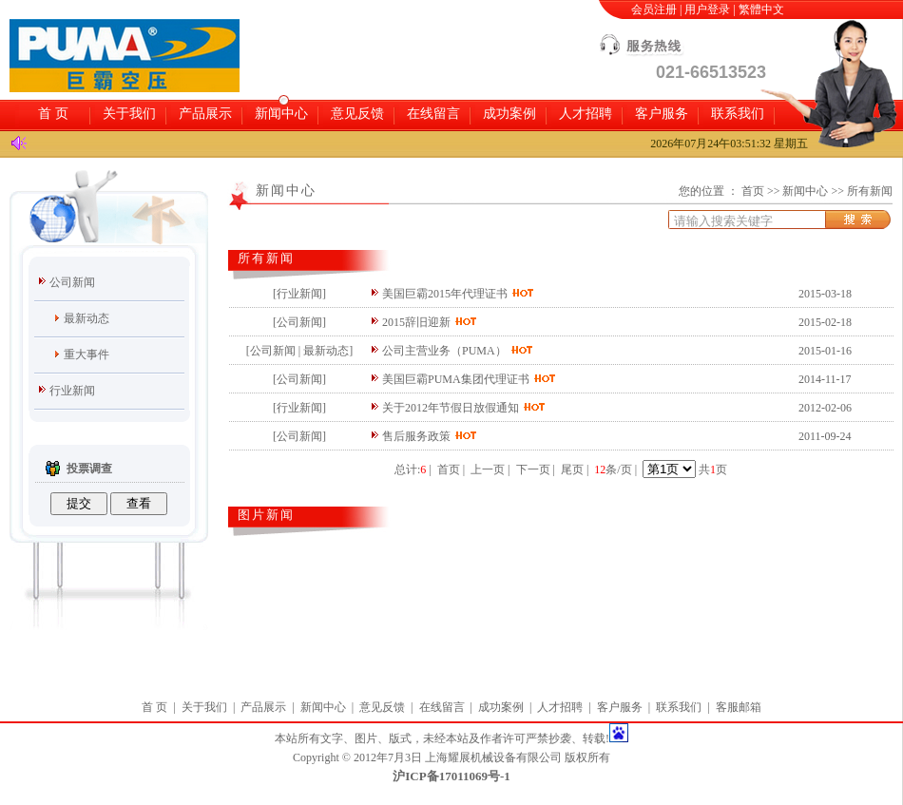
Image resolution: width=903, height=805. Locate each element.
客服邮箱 (738, 707)
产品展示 (205, 113)
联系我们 (737, 113)
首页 (752, 191)
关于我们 (129, 113)
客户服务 (661, 113)
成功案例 (509, 113)
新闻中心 (281, 113)
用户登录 (707, 9)
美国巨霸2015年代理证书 (445, 293)
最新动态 (86, 318)
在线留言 (433, 113)
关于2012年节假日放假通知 (452, 407)
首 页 (53, 113)
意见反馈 (357, 113)
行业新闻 (72, 390)
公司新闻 (72, 282)
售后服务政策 (416, 436)
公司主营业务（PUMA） (444, 350)
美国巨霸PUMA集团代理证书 (455, 379)
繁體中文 (761, 9)
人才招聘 (585, 113)
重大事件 (86, 354)
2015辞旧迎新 (416, 322)
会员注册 (654, 9)
